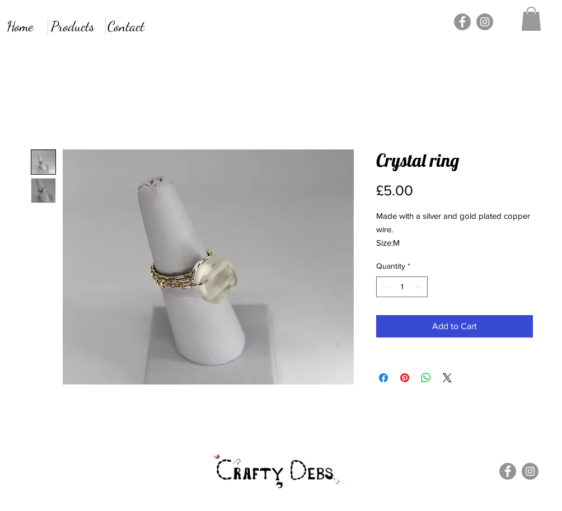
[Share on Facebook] (383, 378)
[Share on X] (447, 378)
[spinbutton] (402, 287)
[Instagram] (484, 21)
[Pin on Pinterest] (404, 378)
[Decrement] (385, 287)
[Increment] (419, 287)
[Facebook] (462, 21)
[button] (531, 19)
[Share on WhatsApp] (426, 378)
